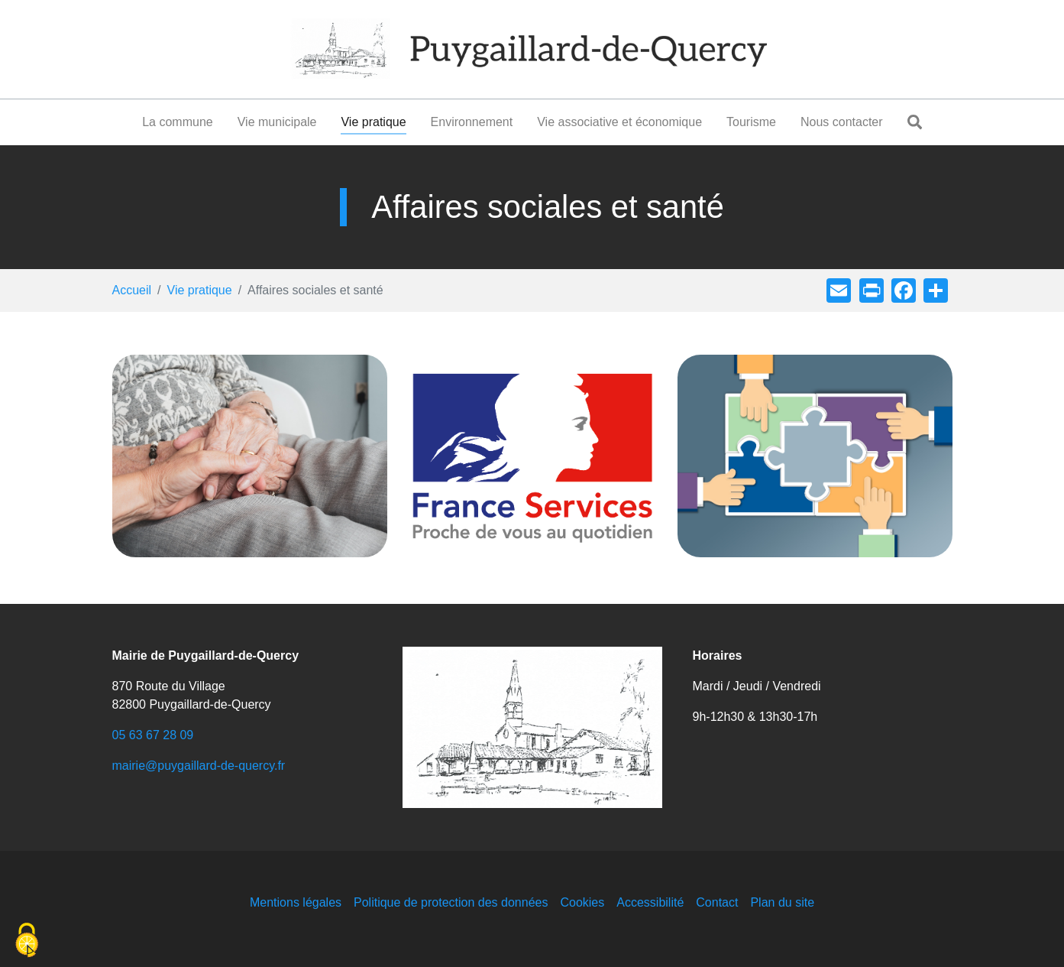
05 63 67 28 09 (153, 734)
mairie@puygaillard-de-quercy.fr (199, 765)
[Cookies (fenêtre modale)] (26, 941)
